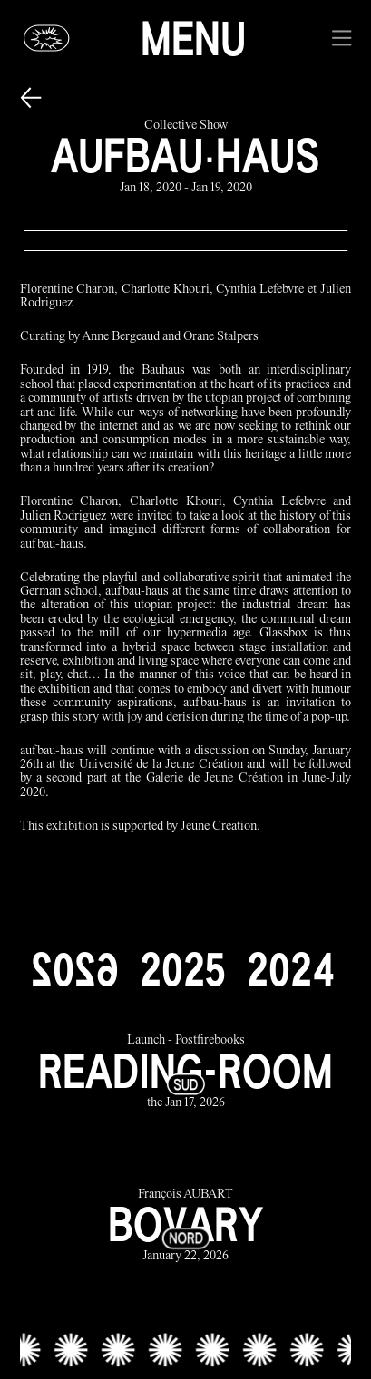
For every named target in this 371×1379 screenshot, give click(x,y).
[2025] (182, 969)
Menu (193, 38)
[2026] (74, 969)
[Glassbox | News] (47, 38)
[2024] (290, 969)
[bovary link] (186, 1226)
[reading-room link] (186, 1073)
